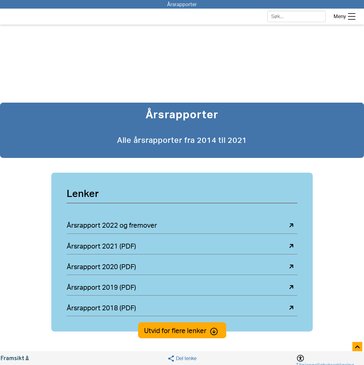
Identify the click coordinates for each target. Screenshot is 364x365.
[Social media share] (182, 358)
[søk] (296, 16)
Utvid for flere (182, 331)
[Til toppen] (357, 347)
